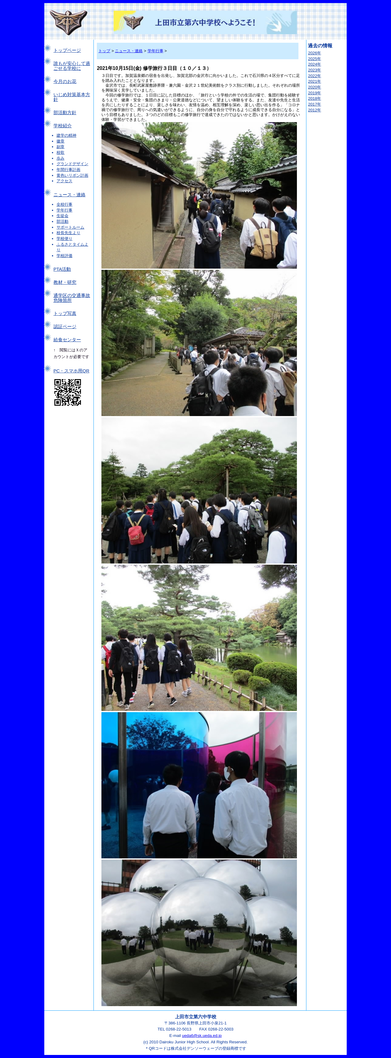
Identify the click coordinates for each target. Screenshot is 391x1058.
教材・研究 (64, 282)
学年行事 (64, 210)
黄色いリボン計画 (72, 175)
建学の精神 (66, 135)
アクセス (64, 181)
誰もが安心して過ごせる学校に (71, 66)
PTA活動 (62, 269)
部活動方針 (64, 112)
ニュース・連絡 (69, 194)
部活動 (62, 221)
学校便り (64, 238)
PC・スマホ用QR (71, 370)
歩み (60, 158)
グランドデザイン (72, 163)
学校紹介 (62, 125)
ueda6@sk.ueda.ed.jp (202, 1035)
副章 (60, 146)
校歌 (60, 152)
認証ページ (64, 326)
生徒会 (62, 215)
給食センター (67, 339)
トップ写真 (64, 313)
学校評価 (64, 255)
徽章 (60, 141)
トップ (104, 51)
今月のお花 (64, 81)
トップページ (67, 50)
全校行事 (64, 204)
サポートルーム (70, 227)
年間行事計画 (68, 169)
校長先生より (68, 232)
